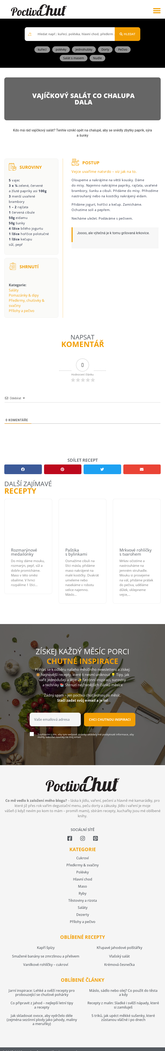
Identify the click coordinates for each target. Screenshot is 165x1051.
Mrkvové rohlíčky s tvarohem (135, 552)
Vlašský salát (119, 956)
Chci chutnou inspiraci (110, 719)
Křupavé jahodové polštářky (119, 947)
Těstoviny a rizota (82, 900)
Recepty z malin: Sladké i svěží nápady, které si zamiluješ (123, 1005)
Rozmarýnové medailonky (24, 552)
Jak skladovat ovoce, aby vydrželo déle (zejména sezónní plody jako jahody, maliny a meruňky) (42, 1019)
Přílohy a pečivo (21, 310)
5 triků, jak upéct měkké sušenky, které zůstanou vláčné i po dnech (123, 1017)
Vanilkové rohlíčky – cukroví (45, 964)
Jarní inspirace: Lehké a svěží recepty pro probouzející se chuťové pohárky (42, 992)
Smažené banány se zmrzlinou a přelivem (45, 956)
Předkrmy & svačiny (82, 865)
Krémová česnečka (119, 964)
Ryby (82, 893)
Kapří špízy (46, 947)
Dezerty (82, 914)
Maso (82, 886)
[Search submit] (127, 34)
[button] (157, 10)
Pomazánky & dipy (24, 295)
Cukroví (82, 858)
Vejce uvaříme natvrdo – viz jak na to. (104, 171)
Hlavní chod (82, 879)
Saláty (13, 290)
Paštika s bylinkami (76, 552)
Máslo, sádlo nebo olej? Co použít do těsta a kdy (123, 992)
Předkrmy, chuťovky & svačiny (26, 303)
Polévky (82, 872)
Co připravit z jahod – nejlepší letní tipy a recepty (42, 1005)
